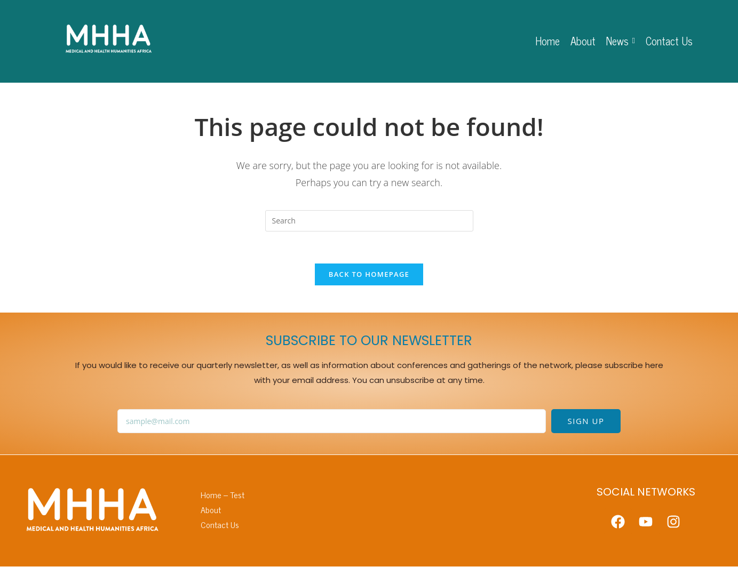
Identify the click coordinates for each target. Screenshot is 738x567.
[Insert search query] (369, 220)
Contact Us (220, 524)
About (211, 509)
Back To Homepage (369, 274)
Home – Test (222, 495)
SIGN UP (586, 421)
